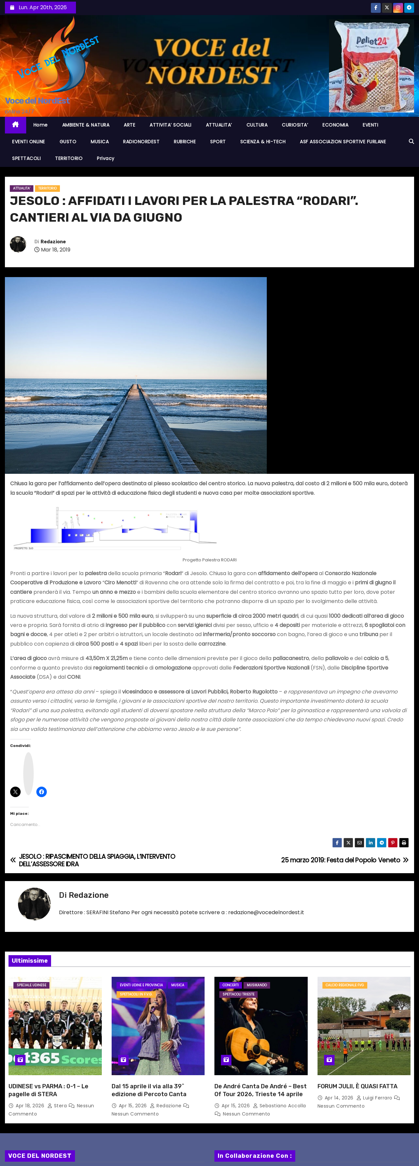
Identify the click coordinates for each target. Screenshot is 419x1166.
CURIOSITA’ (295, 125)
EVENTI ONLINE (28, 141)
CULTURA (257, 125)
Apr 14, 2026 (340, 1098)
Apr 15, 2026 (134, 1105)
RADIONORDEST (141, 141)
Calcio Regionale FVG (345, 985)
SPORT (218, 141)
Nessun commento (135, 1114)
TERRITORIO (68, 158)
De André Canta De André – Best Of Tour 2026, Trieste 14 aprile (260, 1090)
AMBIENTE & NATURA (86, 125)
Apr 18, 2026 (31, 1105)
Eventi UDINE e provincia (141, 985)
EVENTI (370, 125)
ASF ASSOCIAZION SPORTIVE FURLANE (343, 141)
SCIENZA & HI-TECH (263, 141)
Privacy (106, 158)
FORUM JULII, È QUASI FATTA (357, 1086)
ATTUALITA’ (219, 125)
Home (40, 125)
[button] (411, 141)
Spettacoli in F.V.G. (136, 994)
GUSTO (68, 141)
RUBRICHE (185, 141)
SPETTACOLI (26, 158)
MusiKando (257, 985)
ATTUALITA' (21, 188)
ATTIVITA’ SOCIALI (170, 125)
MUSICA (100, 141)
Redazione (53, 242)
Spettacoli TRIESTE (238, 994)
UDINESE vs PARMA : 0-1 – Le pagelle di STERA (48, 1090)
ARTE (129, 125)
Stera (57, 1105)
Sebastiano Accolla (279, 1105)
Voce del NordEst (37, 101)
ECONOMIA (335, 125)
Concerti (231, 985)
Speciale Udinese (31, 985)
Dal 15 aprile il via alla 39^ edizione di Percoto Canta (149, 1090)
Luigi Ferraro (375, 1098)
